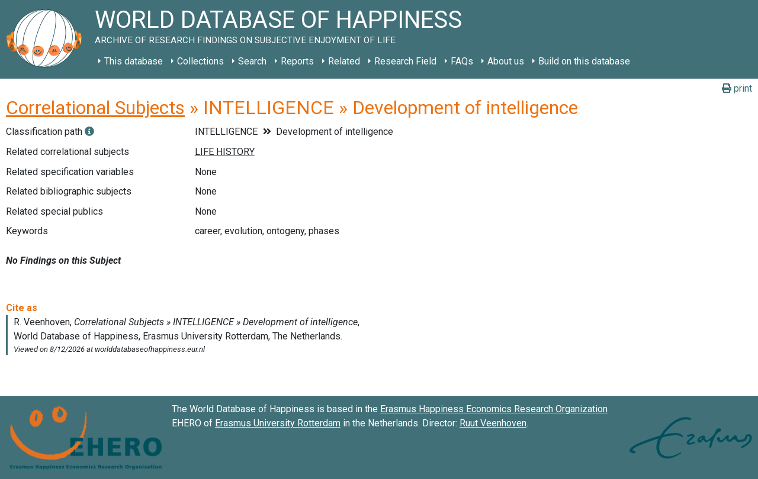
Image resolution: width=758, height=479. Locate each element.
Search (252, 61)
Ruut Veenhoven (493, 423)
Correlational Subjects (95, 107)
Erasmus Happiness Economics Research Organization (494, 409)
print (737, 88)
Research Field (405, 61)
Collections (200, 61)
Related (344, 61)
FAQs (462, 61)
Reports (297, 61)
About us (505, 61)
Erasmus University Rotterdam (278, 423)
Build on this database (584, 61)
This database (133, 61)
